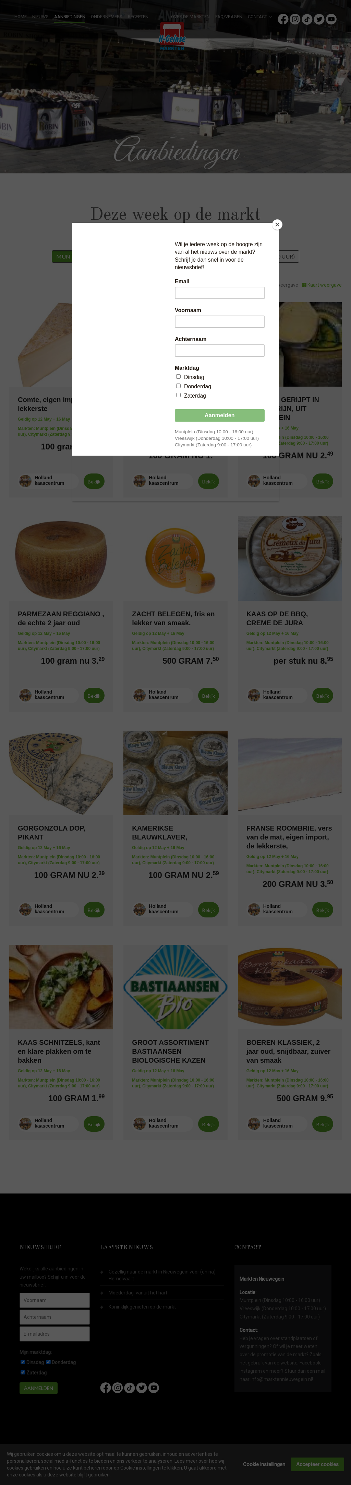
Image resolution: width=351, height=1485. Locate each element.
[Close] (277, 224)
